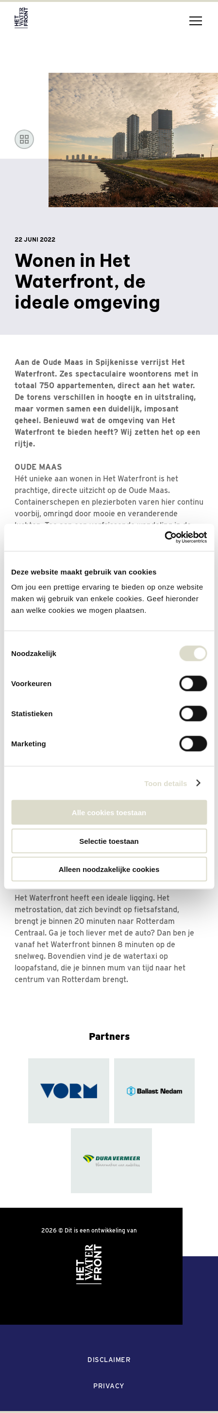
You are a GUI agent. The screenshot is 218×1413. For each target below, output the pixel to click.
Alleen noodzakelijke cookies (109, 869)
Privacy (109, 1386)
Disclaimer (109, 1360)
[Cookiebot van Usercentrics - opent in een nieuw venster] (164, 537)
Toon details (165, 783)
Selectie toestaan (109, 841)
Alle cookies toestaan (109, 812)
